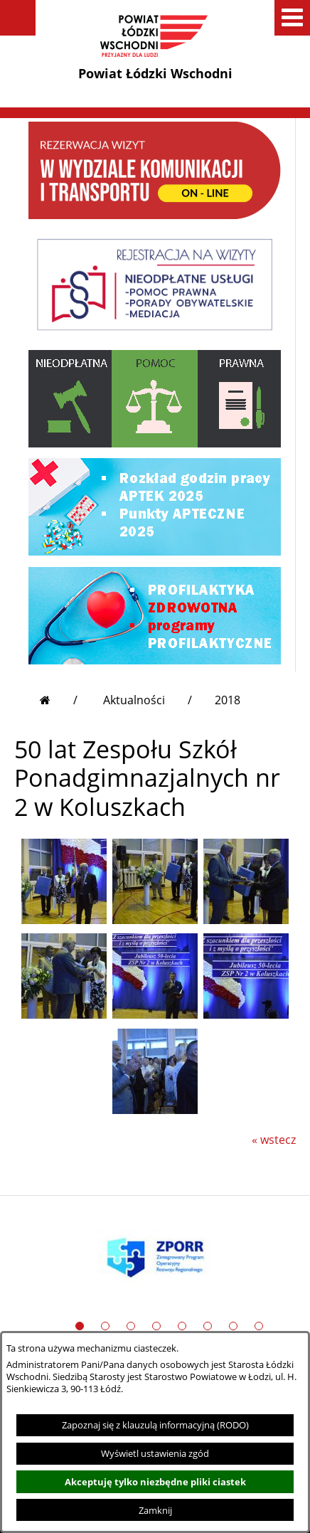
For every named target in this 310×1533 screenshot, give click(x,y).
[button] (18, 18)
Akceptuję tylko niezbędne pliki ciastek (155, 1481)
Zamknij (155, 1510)
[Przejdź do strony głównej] (58, 700)
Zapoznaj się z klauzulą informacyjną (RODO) (155, 1424)
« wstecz (274, 1139)
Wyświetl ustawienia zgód (155, 1453)
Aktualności (134, 700)
